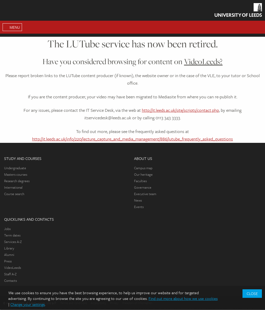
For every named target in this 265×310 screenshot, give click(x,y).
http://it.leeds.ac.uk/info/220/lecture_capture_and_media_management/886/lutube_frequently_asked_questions (132, 139)
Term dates (12, 235)
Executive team (145, 193)
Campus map (143, 168)
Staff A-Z (10, 274)
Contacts (10, 280)
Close (252, 293)
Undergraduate (15, 168)
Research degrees (17, 180)
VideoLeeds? (203, 61)
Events (139, 206)
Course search (14, 193)
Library (9, 248)
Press (8, 261)
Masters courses (15, 174)
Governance (142, 187)
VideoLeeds (12, 267)
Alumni (9, 254)
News (138, 200)
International (13, 187)
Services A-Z (13, 241)
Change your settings (27, 304)
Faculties (140, 180)
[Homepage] (238, 11)
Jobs (7, 228)
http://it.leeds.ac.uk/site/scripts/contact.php (180, 110)
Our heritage (143, 174)
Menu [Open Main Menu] (15, 27)
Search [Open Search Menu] (258, 27)
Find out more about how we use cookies (183, 298)
